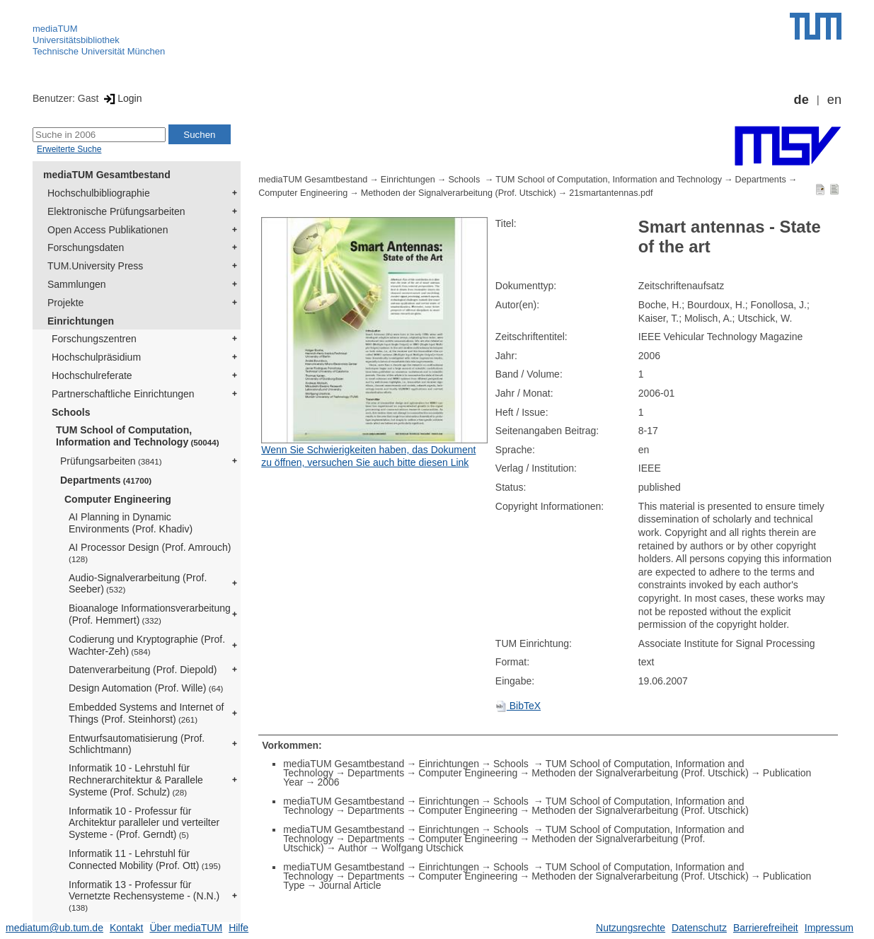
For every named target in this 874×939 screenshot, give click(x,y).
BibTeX (518, 705)
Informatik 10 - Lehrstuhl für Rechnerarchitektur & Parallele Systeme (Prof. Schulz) (136, 780)
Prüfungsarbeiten (111, 461)
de (801, 100)
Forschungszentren (94, 338)
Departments (105, 480)
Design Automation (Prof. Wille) (146, 688)
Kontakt (126, 927)
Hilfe (238, 927)
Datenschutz (699, 927)
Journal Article (350, 885)
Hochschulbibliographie (98, 193)
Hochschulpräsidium (96, 357)
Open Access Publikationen (107, 229)
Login (121, 98)
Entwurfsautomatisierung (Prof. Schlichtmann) (137, 744)
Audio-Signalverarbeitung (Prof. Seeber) (138, 583)
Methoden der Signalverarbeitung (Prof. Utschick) (458, 193)
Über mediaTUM (185, 927)
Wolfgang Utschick (422, 847)
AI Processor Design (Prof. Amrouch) (150, 553)
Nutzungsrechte (630, 927)
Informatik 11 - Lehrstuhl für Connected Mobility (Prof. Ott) (145, 859)
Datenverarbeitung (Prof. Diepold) (143, 669)
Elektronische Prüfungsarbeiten (116, 211)
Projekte (65, 302)
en (834, 100)
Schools (71, 412)
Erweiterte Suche (69, 149)
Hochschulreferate (92, 375)
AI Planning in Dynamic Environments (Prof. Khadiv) (130, 523)
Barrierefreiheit (765, 927)
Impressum (829, 927)
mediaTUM (55, 28)
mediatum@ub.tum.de (54, 927)
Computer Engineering (117, 499)
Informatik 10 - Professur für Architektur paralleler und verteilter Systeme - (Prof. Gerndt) (144, 823)
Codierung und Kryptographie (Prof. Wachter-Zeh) (147, 645)
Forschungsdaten (85, 247)
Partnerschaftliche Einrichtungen (123, 393)
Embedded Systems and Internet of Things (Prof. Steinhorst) (146, 713)
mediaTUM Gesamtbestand (107, 174)
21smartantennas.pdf (610, 193)
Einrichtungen (80, 321)
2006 (328, 782)
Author (352, 847)
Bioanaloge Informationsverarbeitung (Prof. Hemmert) (150, 614)
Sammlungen (76, 284)
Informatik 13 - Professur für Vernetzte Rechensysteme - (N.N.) (144, 896)
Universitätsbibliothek (76, 40)
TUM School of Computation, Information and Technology (137, 436)
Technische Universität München (99, 51)
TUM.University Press (95, 266)
